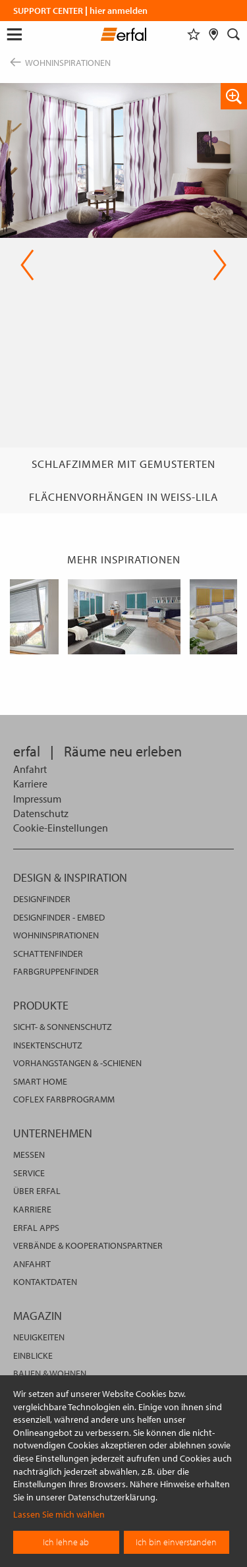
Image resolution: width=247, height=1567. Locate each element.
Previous (27, 264)
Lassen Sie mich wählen (59, 1514)
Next (219, 264)
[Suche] (233, 34)
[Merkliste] (193, 34)
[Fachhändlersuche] (214, 34)
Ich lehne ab (66, 1542)
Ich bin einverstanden (176, 1542)
